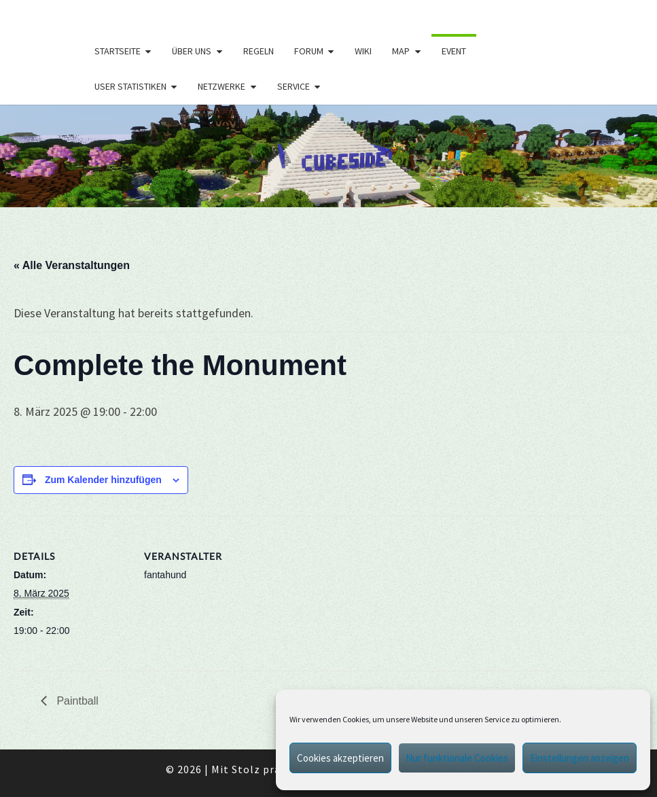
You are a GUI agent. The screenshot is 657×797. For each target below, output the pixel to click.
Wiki (363, 51)
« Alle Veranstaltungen (72, 265)
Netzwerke (221, 86)
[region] (328, 156)
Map (401, 51)
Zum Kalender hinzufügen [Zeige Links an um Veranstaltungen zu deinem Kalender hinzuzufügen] (103, 479)
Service (293, 86)
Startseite (117, 51)
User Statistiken (130, 86)
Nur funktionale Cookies (457, 757)
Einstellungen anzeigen (579, 757)
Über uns (191, 51)
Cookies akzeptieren (340, 757)
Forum (308, 51)
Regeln (258, 51)
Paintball (76, 701)
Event (454, 51)
